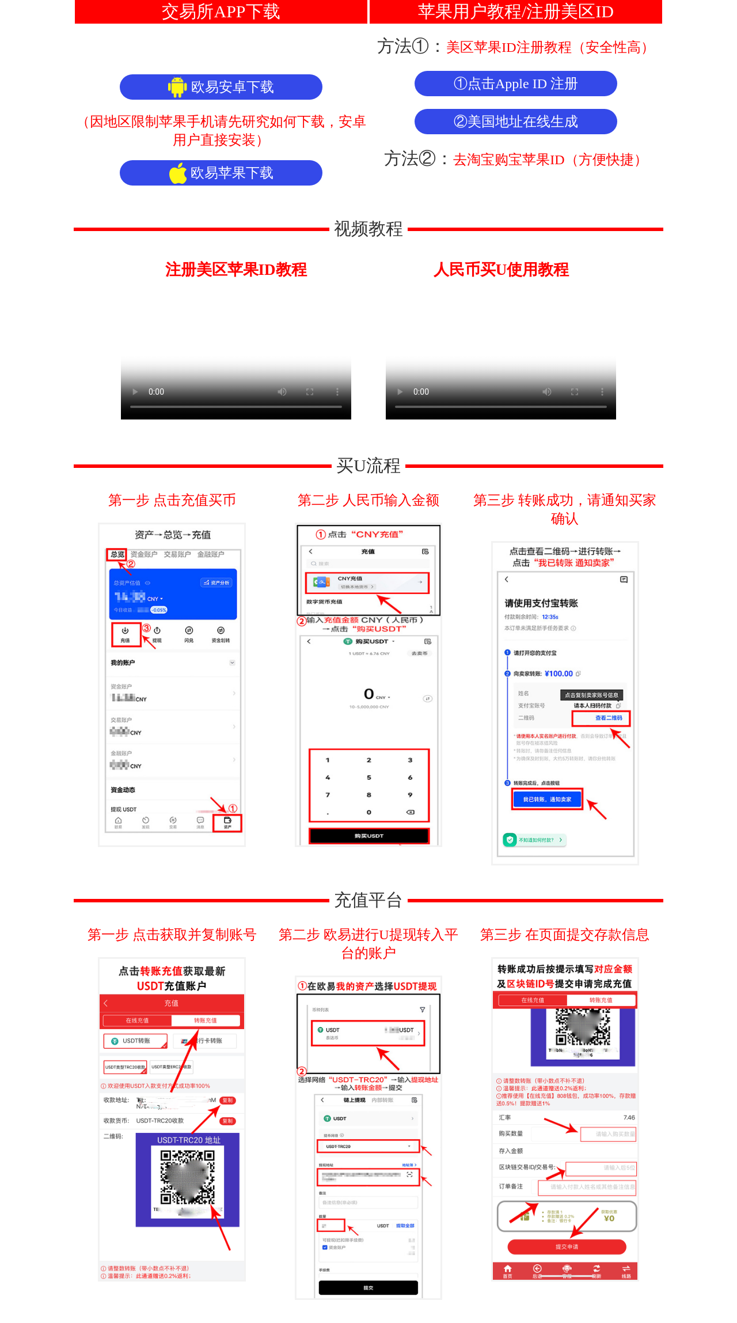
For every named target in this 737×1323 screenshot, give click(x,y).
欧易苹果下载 (221, 173)
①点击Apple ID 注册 (516, 83)
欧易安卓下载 (220, 87)
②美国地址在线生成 (516, 121)
